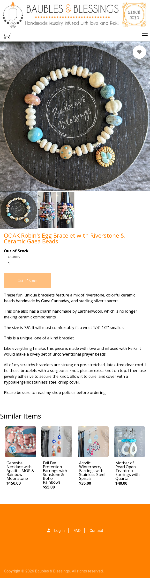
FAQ (77, 530)
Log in (59, 530)
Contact (96, 530)
